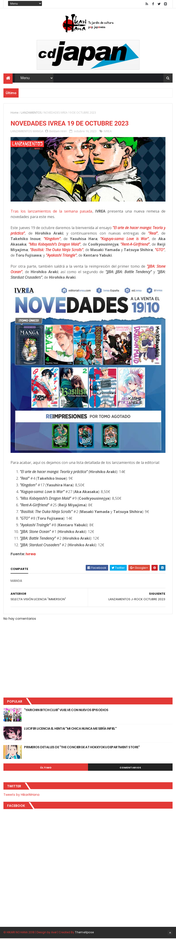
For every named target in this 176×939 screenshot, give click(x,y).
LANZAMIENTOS (31, 113)
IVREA (108, 131)
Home (15, 113)
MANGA (38, 131)
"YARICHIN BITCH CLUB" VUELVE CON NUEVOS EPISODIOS (66, 710)
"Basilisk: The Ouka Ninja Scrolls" (56, 249)
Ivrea (31, 554)
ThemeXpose (84, 933)
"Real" (153, 233)
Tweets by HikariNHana (21, 795)
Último (46, 768)
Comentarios (130, 768)
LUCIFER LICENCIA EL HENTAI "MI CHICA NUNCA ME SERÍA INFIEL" (70, 728)
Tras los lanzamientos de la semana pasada (51, 211)
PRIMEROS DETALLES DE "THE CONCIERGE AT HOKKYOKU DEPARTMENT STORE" (82, 747)
